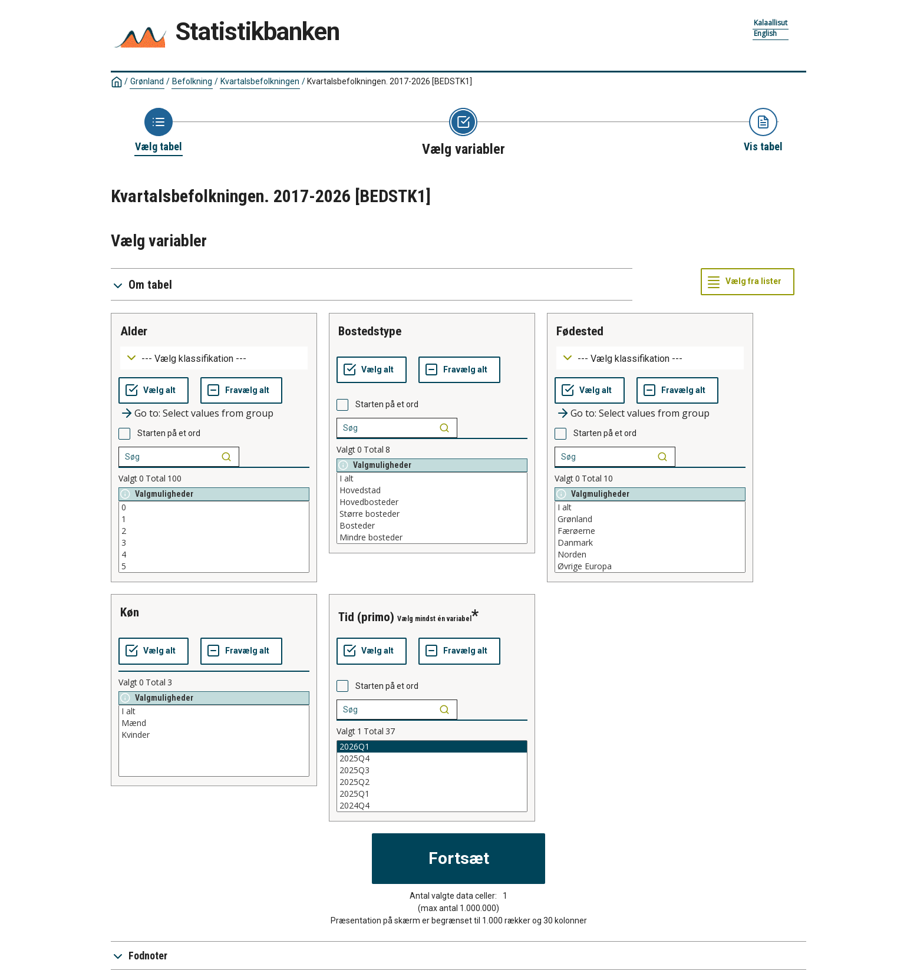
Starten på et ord (168, 433)
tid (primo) (366, 617)
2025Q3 (432, 770)
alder (133, 331)
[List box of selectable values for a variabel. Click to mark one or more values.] (213, 537)
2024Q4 (432, 805)
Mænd (214, 723)
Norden (650, 554)
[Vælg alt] (153, 390)
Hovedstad (432, 490)
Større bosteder (432, 514)
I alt (432, 478)
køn (129, 612)
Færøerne (650, 531)
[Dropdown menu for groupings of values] (214, 358)
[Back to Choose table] (158, 131)
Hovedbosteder (432, 502)
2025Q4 (432, 758)
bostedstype (369, 331)
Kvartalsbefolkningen (259, 81)
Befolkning (192, 81)
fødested (579, 331)
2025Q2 (432, 782)
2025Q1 (432, 794)
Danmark (650, 543)
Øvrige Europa (650, 566)
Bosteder (432, 526)
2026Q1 (432, 747)
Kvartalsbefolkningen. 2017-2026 (389, 81)
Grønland (147, 81)
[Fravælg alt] (241, 390)
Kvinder (214, 735)
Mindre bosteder (432, 537)
